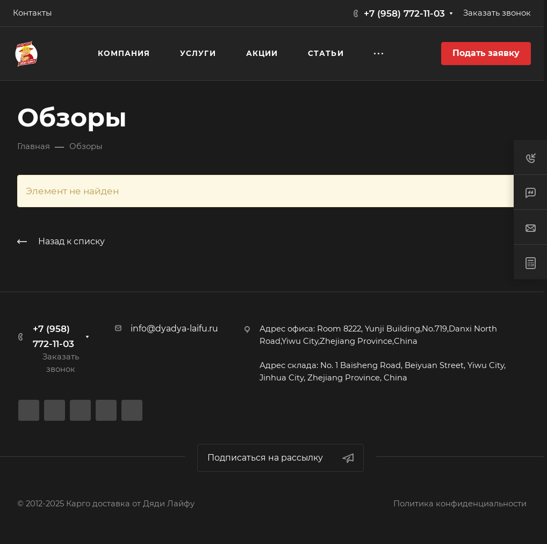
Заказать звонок (497, 13)
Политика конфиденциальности (460, 503)
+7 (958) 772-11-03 (404, 13)
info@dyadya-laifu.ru (174, 328)
